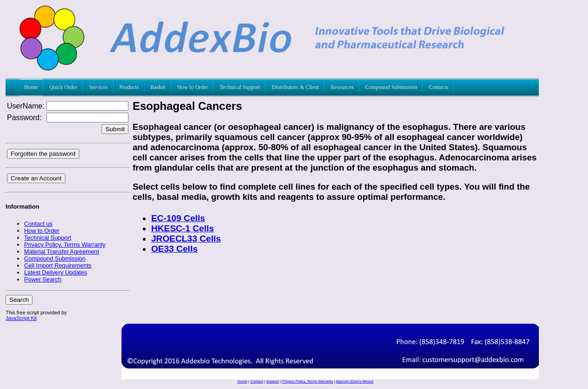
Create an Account (36, 178)
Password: (24, 117)
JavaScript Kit (21, 318)
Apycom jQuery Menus (354, 381)
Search (19, 299)
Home (242, 381)
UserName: (26, 106)
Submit (114, 129)
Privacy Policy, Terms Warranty (307, 381)
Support (272, 381)
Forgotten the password (43, 153)
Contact (256, 381)
